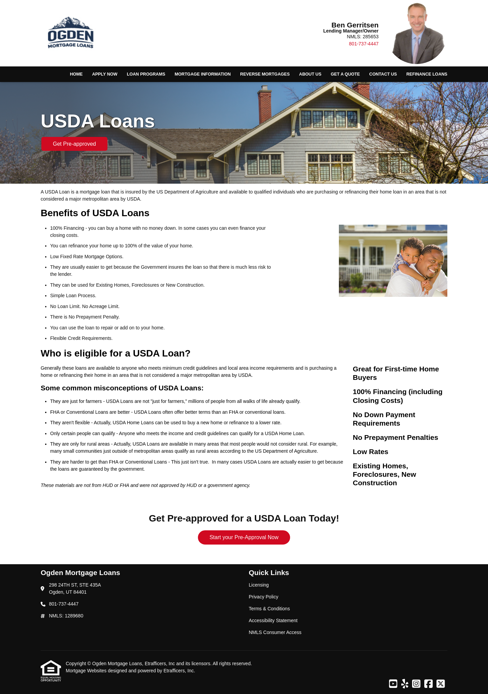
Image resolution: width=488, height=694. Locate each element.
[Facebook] (428, 684)
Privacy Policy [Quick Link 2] (263, 596)
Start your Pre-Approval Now (244, 537)
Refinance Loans (426, 74)
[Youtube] (393, 684)
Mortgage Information (203, 74)
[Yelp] (404, 684)
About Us (310, 74)
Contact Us (383, 74)
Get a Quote (345, 74)
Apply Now (105, 74)
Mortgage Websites (87, 670)
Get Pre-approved (74, 144)
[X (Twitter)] (440, 684)
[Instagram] (416, 684)
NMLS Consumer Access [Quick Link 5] (275, 632)
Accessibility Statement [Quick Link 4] (273, 620)
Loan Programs (146, 74)
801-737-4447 (364, 43)
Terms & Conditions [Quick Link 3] (269, 608)
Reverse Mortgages (265, 74)
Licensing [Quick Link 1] (259, 585)
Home (76, 74)
